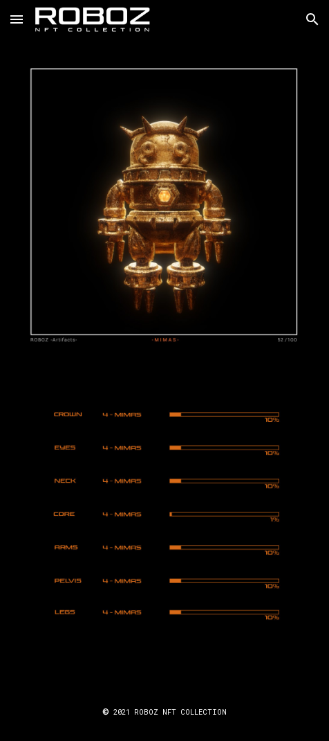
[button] (16, 19)
